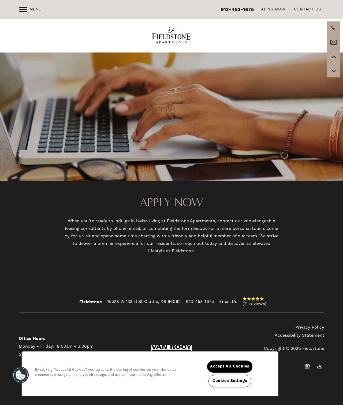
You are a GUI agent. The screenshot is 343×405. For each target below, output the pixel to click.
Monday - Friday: (36, 346)
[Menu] (30, 9)
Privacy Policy (309, 327)
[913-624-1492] (333, 28)
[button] (273, 9)
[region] (150, 373)
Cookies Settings (229, 380)
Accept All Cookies (229, 366)
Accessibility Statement (299, 335)
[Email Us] (333, 42)
